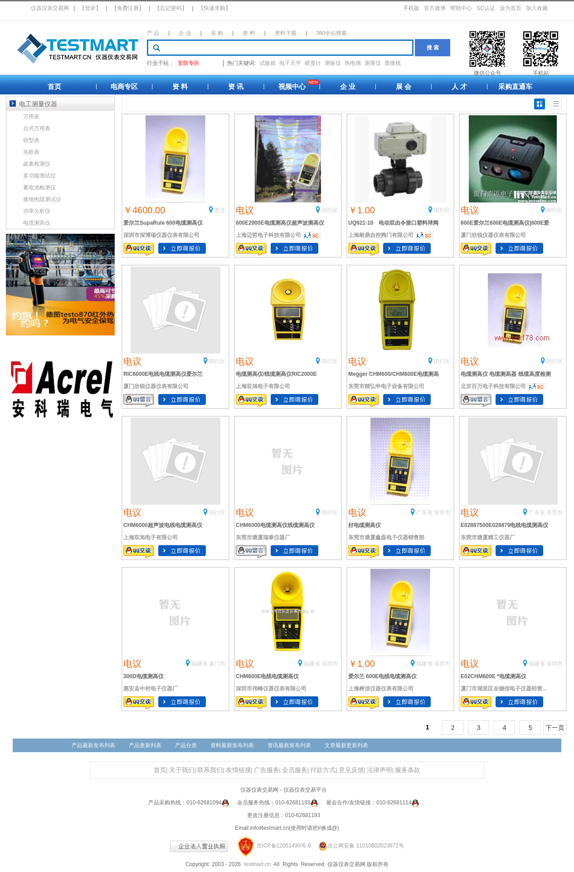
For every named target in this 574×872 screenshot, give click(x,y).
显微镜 (392, 63)
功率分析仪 (36, 211)
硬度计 (313, 63)
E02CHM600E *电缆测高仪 (493, 676)
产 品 (153, 33)
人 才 (459, 86)
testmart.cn (257, 864)
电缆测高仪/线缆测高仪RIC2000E (276, 374)
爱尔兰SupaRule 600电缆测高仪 (163, 223)
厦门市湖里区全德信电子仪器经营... (504, 688)
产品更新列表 (145, 745)
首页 (54, 86)
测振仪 (333, 63)
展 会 (403, 86)
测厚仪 (373, 63)
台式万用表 (36, 128)
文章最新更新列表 (346, 745)
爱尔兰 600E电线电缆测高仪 (382, 676)
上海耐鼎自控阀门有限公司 (380, 235)
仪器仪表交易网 (50, 8)
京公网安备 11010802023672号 (358, 845)
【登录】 (90, 8)
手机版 (411, 8)
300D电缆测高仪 (143, 676)
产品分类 (186, 745)
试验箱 (267, 63)
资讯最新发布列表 (289, 745)
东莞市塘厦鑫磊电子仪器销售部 (386, 537)
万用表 (31, 116)
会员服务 (294, 770)
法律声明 (379, 770)
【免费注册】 (128, 8)
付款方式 (323, 770)
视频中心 (292, 86)
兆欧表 (31, 152)
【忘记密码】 (171, 8)
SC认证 (486, 8)
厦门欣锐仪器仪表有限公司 (493, 235)
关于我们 (182, 770)
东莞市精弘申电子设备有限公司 (386, 386)
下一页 (554, 727)
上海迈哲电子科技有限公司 (268, 235)
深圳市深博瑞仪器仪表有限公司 (161, 235)
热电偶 (353, 63)
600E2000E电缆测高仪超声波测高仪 (280, 223)
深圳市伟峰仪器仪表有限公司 (271, 688)
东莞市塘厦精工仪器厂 (488, 537)
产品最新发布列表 (93, 745)
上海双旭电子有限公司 (263, 386)
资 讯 (235, 86)
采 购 (217, 33)
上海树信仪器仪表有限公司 (380, 688)
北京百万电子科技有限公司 (493, 386)
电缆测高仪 (36, 223)
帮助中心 (461, 8)
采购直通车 (515, 86)
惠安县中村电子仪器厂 (150, 688)
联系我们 (210, 770)
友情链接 (238, 770)
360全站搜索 (331, 33)
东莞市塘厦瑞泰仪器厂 (263, 537)
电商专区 (124, 86)
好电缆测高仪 (364, 525)
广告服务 (266, 770)
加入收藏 (537, 8)
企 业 (185, 33)
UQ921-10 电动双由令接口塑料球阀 (393, 223)
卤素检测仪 (36, 164)
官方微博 (435, 8)
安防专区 (188, 63)
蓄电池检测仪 (39, 187)
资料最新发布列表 (232, 745)
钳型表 (31, 140)
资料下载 (286, 33)
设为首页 (510, 8)
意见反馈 (351, 770)
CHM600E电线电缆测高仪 (267, 676)
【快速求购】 (214, 8)
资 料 (249, 33)
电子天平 (290, 63)
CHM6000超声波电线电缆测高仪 (162, 525)
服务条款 (407, 770)
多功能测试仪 (39, 175)
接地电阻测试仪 (42, 199)
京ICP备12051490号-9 (284, 845)
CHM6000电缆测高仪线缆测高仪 (275, 525)
